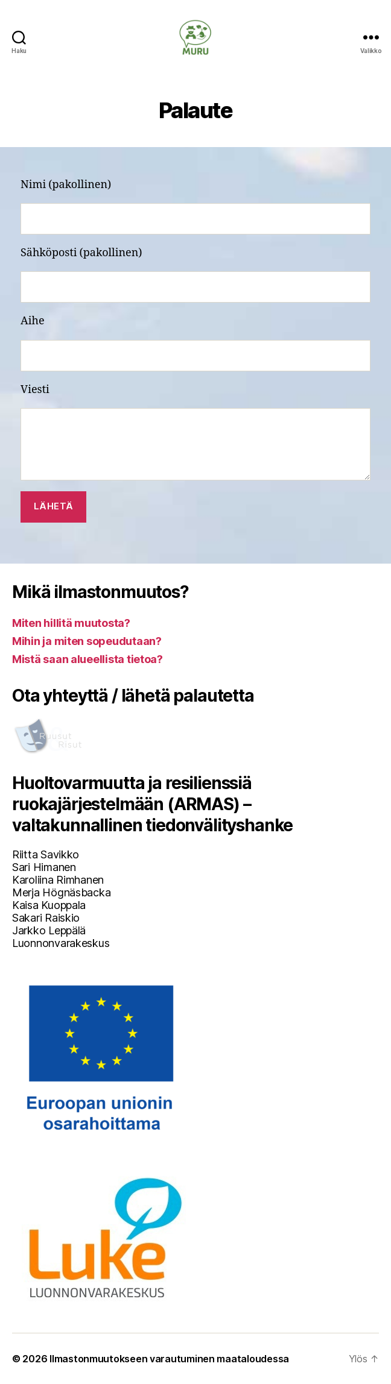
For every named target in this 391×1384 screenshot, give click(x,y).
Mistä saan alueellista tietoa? (87, 659)
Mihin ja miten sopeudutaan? (87, 641)
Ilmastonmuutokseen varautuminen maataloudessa (169, 1359)
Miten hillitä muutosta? (71, 623)
